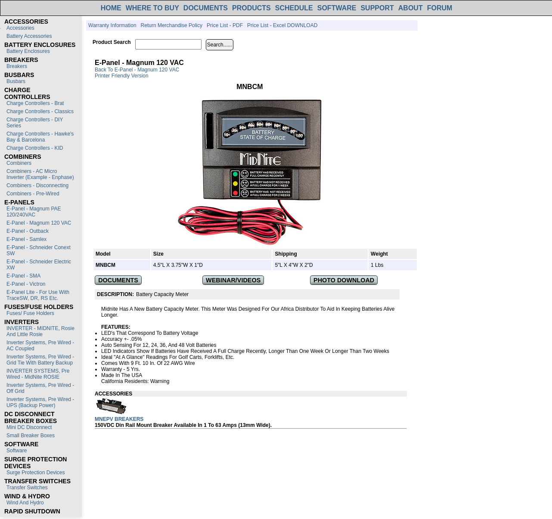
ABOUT (410, 8)
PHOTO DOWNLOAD (343, 280)
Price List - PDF (225, 25)
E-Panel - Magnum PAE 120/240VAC (33, 212)
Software (16, 451)
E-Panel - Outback (27, 231)
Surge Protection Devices (35, 473)
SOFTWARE (337, 8)
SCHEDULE (294, 8)
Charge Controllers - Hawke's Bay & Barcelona (40, 137)
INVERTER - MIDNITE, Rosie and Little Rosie (40, 331)
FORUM (440, 8)
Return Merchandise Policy (171, 25)
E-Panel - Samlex (26, 239)
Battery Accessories (29, 36)
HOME (111, 8)
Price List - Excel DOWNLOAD (282, 25)
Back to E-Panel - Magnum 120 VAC (137, 70)
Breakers (16, 66)
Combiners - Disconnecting (37, 185)
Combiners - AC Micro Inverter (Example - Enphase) (40, 174)
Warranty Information (112, 25)
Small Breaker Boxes (30, 435)
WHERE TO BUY (152, 8)
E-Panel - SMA (23, 276)
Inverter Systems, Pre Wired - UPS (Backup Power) (40, 402)
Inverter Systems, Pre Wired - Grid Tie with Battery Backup (40, 360)
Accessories (20, 28)
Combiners (18, 163)
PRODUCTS (251, 8)
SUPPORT (377, 8)
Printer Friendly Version (122, 76)
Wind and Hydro (25, 503)
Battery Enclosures (28, 51)
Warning (159, 381)
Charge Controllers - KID (34, 148)
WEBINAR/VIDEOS (233, 280)
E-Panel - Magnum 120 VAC (38, 223)
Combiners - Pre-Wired (32, 194)
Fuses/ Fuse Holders (30, 313)
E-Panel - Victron (26, 284)
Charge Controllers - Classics (40, 111)
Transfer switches (27, 488)
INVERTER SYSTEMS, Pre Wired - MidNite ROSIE (37, 374)
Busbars (15, 81)
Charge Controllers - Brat (35, 103)
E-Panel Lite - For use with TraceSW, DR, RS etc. (37, 295)
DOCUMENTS (205, 8)
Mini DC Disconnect (29, 427)
